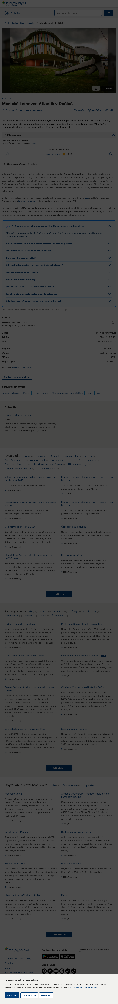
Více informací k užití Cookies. (83, 987)
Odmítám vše (29, 995)
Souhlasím (12, 995)
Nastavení (46, 995)
